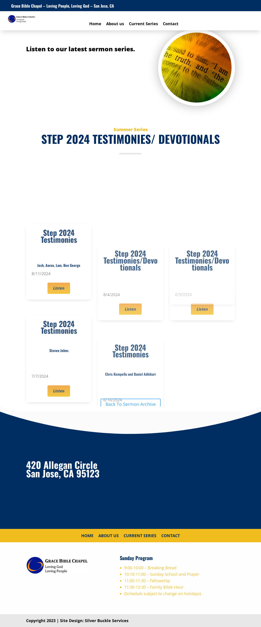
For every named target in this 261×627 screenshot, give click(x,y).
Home (95, 24)
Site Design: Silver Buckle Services (94, 620)
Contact (170, 24)
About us (115, 24)
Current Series (143, 24)
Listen (58, 344)
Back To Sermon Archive (131, 404)
